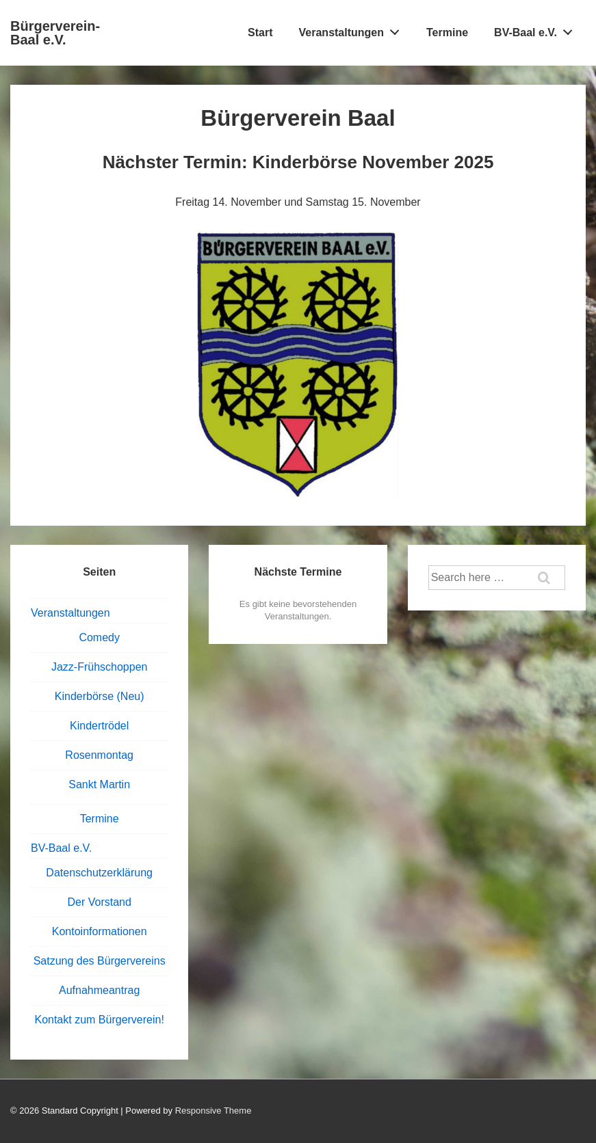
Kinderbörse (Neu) (99, 696)
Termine (447, 32)
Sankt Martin (99, 784)
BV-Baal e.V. (537, 29)
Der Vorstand (99, 902)
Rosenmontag (99, 755)
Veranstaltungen (353, 29)
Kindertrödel (99, 725)
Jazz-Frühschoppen (99, 667)
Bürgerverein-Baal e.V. (55, 32)
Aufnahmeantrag (99, 990)
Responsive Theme (213, 1110)
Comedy (99, 637)
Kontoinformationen (99, 931)
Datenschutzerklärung (99, 872)
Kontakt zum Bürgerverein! (99, 1019)
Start (260, 32)
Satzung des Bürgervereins (100, 961)
